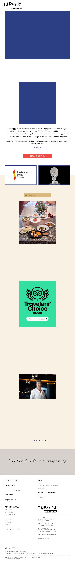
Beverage (41, 488)
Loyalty (9, 495)
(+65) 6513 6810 (48, 523)
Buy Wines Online (13, 490)
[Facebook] (9, 548)
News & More (9, 512)
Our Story (8, 509)
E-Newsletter (12, 529)
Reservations (11, 480)
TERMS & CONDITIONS (25, 557)
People (8, 519)
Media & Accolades (11, 514)
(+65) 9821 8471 (49, 525)
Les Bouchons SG (19, 553)
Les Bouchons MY (32, 553)
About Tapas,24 (12, 507)
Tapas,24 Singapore (47, 553)
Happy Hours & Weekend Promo (48, 485)
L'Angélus (8, 553)
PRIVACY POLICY (36, 557)
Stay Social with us (37, 460)
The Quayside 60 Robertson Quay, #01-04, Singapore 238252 (46, 519)
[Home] (12, 8)
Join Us (7, 524)
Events (41, 498)
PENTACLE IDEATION (15, 558)
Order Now (10, 485)
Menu (40, 480)
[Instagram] (6, 548)
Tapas (39, 483)
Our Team (8, 522)
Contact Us (10, 500)
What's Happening (47, 493)
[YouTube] (17, 548)
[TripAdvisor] (13, 548)
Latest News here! (43, 539)
